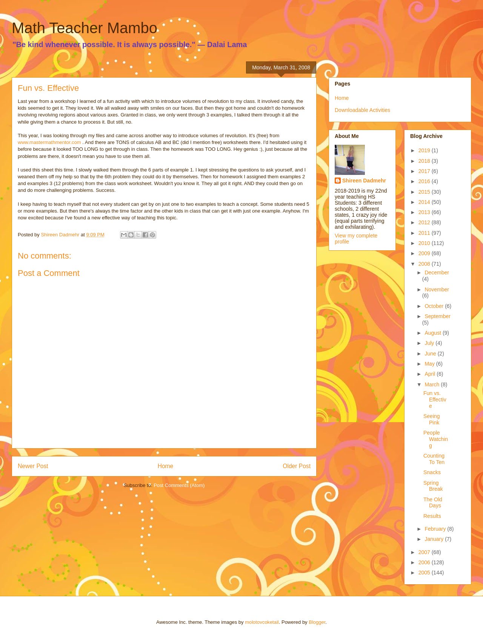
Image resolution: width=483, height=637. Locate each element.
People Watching (435, 439)
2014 (425, 202)
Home (166, 466)
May (430, 364)
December (437, 273)
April (431, 374)
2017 (425, 171)
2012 (425, 222)
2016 (425, 181)
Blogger (317, 622)
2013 (425, 212)
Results (432, 516)
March (433, 384)
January (435, 539)
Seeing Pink (431, 419)
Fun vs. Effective (434, 399)
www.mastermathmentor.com (49, 142)
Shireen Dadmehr (364, 181)
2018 (425, 161)
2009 (425, 253)
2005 (425, 573)
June (431, 354)
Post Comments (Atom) (179, 485)
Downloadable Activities (362, 110)
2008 (425, 264)
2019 (425, 150)
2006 (425, 562)
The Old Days (432, 502)
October (435, 306)
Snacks (432, 472)
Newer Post (33, 466)
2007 (425, 552)
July (430, 343)
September (437, 316)
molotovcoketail (262, 622)
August (433, 333)
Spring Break (433, 486)
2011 (425, 233)
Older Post (297, 466)
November (437, 289)
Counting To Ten (434, 459)
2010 (425, 243)
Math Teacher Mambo (84, 28)
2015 (425, 192)
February (436, 529)
